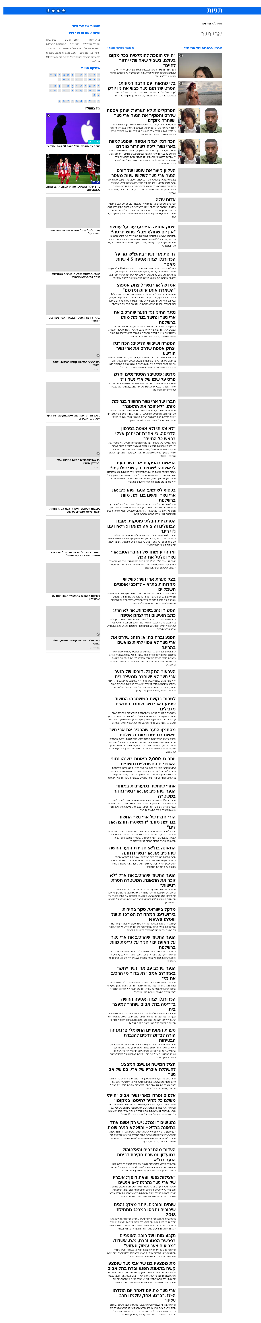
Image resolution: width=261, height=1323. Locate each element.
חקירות (62, 52)
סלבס (159, 3)
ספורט (182, 3)
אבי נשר (71, 44)
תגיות (215, 23)
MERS (46, 57)
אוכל (139, 3)
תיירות (116, 3)
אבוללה (93, 61)
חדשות (194, 3)
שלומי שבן (64, 57)
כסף (149, 3)
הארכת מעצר (82, 52)
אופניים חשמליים (88, 44)
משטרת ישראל (89, 48)
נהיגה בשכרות (50, 52)
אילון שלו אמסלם (69, 48)
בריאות (128, 3)
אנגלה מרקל (50, 48)
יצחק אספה (90, 39)
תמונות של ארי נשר (83, 26)
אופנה (89, 3)
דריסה (93, 52)
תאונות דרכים (68, 39)
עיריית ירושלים (78, 57)
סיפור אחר (91, 57)
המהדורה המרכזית (53, 44)
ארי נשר (203, 23)
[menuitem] (192, 4)
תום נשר (54, 57)
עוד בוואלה (89, 108)
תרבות (170, 3)
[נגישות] (5, 3)
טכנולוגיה (102, 3)
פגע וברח (48, 39)
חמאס (70, 52)
